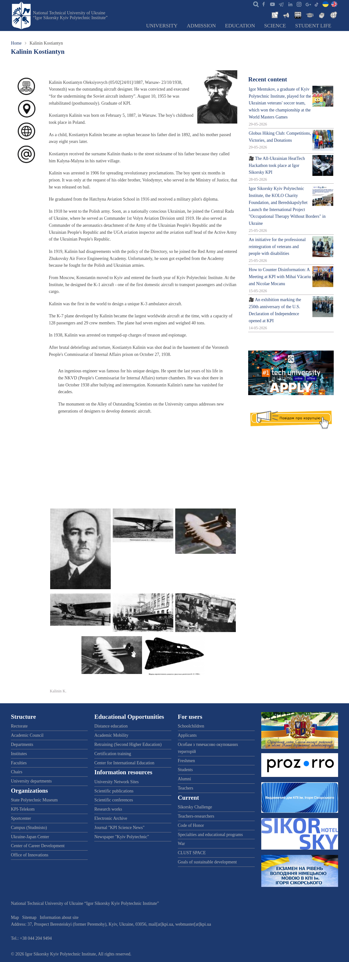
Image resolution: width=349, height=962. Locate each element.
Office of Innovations (29, 855)
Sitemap (29, 917)
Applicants (187, 735)
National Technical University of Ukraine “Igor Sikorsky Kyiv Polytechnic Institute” (70, 15)
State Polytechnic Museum (34, 800)
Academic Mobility (111, 735)
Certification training (112, 753)
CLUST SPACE (192, 852)
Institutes (19, 753)
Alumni (184, 778)
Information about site (59, 917)
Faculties (19, 762)
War (181, 843)
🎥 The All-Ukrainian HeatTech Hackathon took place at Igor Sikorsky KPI (277, 165)
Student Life (313, 26)
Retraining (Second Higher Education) (127, 744)
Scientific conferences (113, 800)
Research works (108, 809)
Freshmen (186, 760)
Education (240, 26)
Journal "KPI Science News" (119, 827)
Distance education (110, 726)
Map (15, 917)
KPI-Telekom (23, 809)
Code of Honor (191, 825)
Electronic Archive (110, 818)
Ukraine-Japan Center (30, 836)
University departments (31, 781)
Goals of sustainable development (207, 862)
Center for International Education (124, 762)
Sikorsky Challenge (195, 807)
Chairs (16, 771)
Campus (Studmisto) (29, 827)
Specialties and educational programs (210, 834)
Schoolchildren (191, 726)
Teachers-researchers (196, 816)
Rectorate (19, 726)
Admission (201, 26)
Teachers (185, 788)
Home (16, 43)
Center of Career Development (37, 845)
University (162, 26)
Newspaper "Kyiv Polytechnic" (121, 836)
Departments (22, 744)
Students (185, 769)
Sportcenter (21, 818)
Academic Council (27, 735)
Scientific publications (113, 791)
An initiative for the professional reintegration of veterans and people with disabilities (277, 246)
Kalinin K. (58, 691)
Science (275, 26)
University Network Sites (116, 781)
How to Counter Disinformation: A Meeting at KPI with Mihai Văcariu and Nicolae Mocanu (280, 276)
